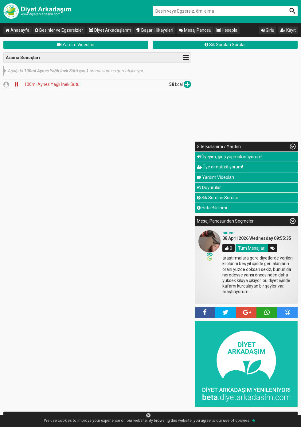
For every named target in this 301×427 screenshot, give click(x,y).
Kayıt (288, 30)
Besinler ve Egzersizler (59, 30)
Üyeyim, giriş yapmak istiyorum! (229, 156)
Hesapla (227, 30)
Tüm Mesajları (251, 248)
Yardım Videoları (75, 44)
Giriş (267, 30)
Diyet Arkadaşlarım (110, 30)
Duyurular (209, 187)
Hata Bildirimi (212, 207)
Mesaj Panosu (195, 30)
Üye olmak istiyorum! (220, 166)
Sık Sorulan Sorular (225, 44)
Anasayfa (17, 30)
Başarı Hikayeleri (154, 30)
